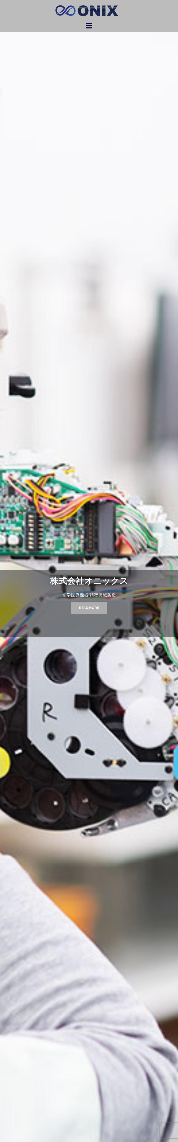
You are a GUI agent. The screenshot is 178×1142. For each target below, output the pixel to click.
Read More (89, 608)
